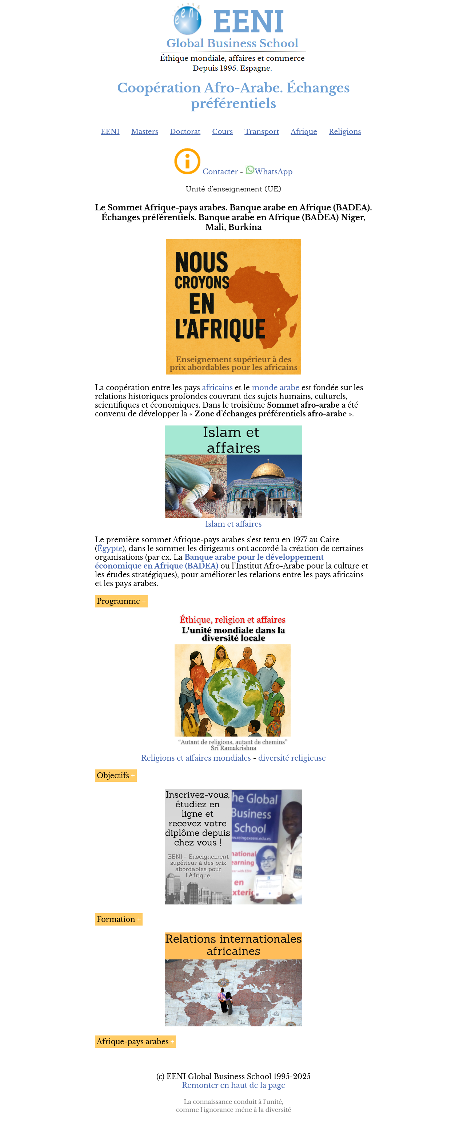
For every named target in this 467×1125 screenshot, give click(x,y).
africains (217, 387)
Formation (116, 919)
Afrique (304, 131)
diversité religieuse (292, 758)
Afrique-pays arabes (133, 1041)
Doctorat (185, 131)
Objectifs (113, 775)
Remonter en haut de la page (233, 1085)
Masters (144, 131)
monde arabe (275, 387)
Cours (222, 131)
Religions (345, 131)
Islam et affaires (233, 524)
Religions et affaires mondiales (196, 758)
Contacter (220, 171)
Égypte (109, 548)
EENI (110, 131)
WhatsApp (269, 171)
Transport (261, 131)
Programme (118, 601)
